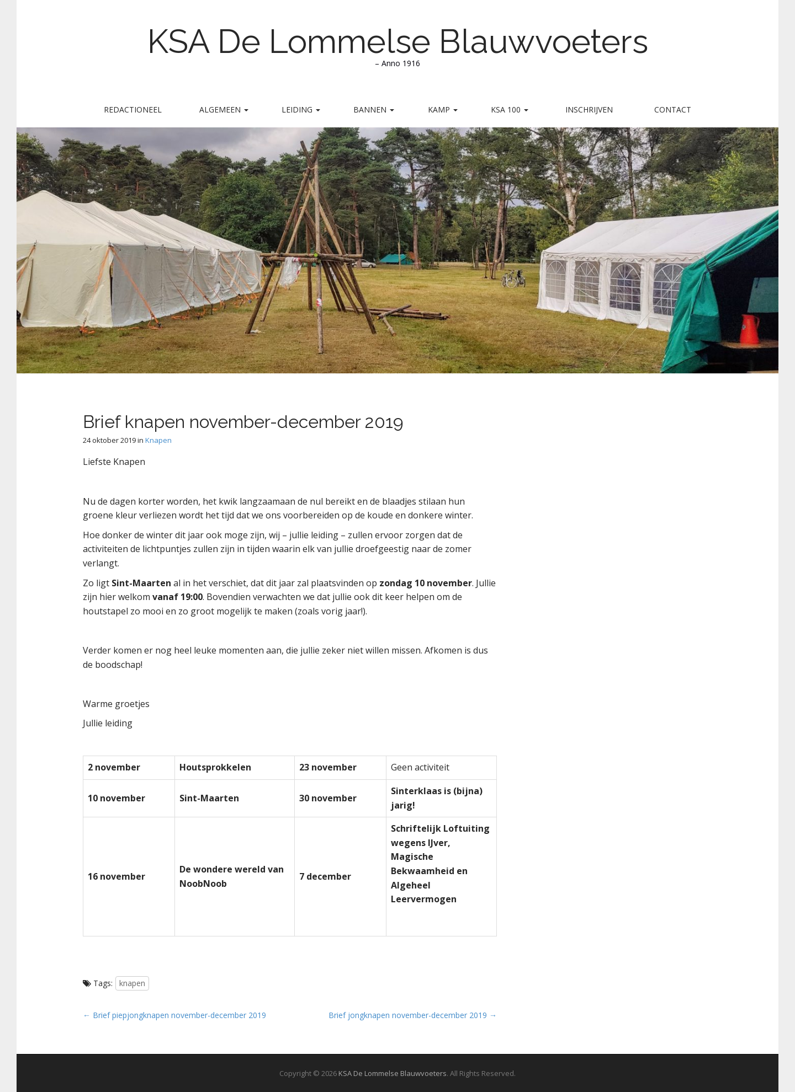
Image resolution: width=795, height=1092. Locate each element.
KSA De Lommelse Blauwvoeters (397, 41)
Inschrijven (589, 109)
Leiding (301, 109)
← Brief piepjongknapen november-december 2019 (174, 1015)
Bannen (373, 109)
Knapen (158, 440)
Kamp (443, 109)
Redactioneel (133, 109)
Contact (672, 109)
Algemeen (223, 109)
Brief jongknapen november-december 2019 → (412, 1015)
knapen (132, 983)
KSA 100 (509, 109)
